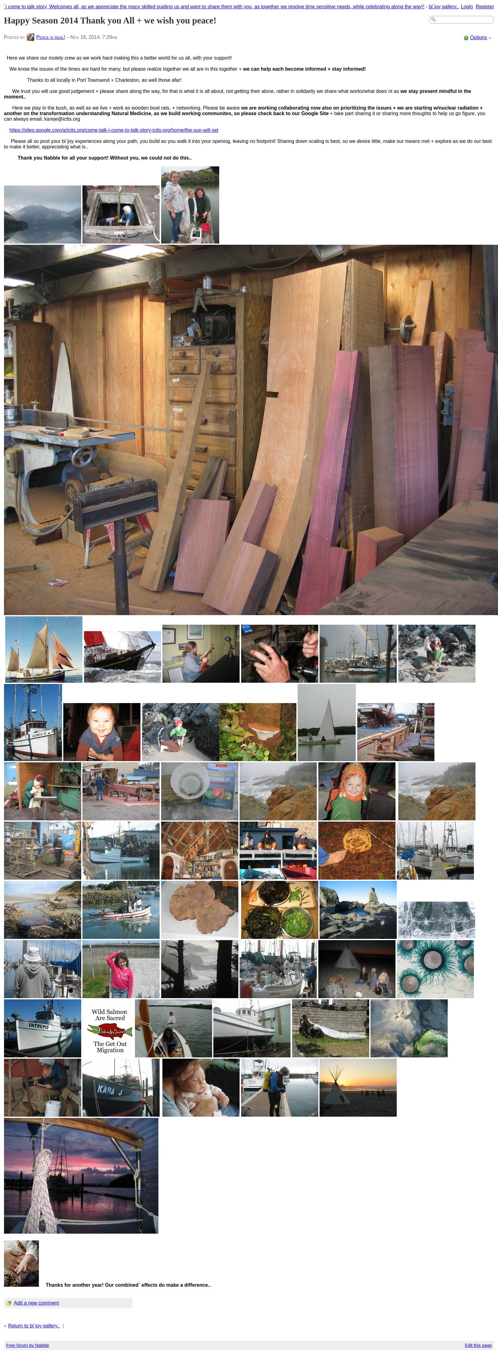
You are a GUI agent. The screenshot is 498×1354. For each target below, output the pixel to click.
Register (485, 6)
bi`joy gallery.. (444, 6)
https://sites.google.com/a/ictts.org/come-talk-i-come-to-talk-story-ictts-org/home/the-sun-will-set (114, 130)
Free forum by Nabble (27, 1345)
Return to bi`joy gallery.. (34, 1325)
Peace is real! (50, 37)
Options (478, 37)
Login (467, 6)
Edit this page (478, 1345)
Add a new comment (36, 1303)
